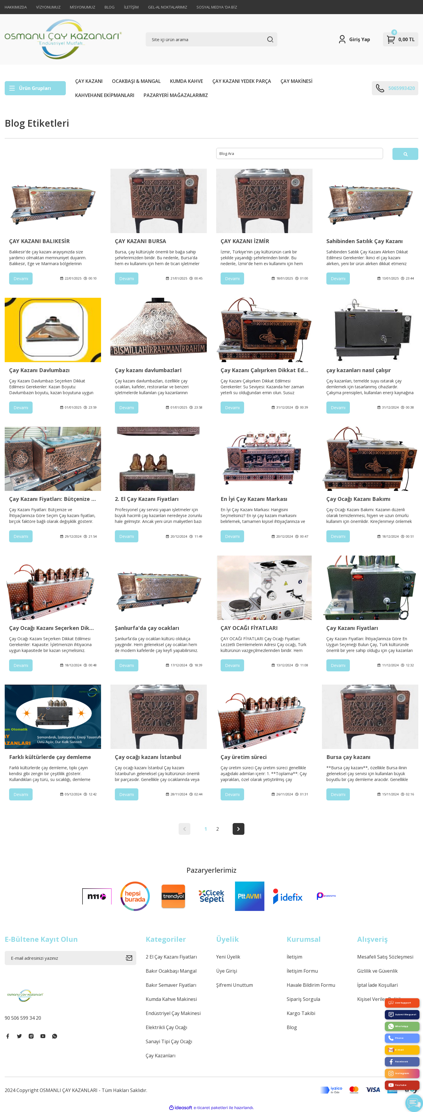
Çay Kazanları (160, 1055)
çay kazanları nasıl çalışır (358, 370)
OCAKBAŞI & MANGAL (136, 81)
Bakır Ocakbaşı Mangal (171, 971)
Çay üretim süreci (244, 756)
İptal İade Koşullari (377, 985)
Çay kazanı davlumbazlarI (148, 370)
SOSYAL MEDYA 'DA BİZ (217, 7)
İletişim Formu (302, 971)
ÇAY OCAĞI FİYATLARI (249, 627)
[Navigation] (35, 88)
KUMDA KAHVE (186, 81)
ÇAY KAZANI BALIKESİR (39, 241)
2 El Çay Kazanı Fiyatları (171, 957)
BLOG (110, 7)
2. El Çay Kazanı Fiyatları (147, 498)
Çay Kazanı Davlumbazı (39, 370)
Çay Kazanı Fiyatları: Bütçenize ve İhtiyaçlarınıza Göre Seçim (53, 498)
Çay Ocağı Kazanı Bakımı (358, 498)
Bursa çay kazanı (348, 756)
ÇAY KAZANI (89, 81)
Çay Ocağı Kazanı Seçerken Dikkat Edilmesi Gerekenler (53, 627)
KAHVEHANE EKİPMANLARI (104, 95)
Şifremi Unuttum (234, 985)
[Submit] (131, 958)
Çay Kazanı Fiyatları (352, 627)
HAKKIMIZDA (16, 7)
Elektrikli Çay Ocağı (166, 1027)
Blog (292, 1027)
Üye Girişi (226, 971)
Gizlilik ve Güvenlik (377, 971)
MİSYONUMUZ (82, 7)
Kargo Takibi (301, 1013)
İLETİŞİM (131, 7)
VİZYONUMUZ (48, 7)
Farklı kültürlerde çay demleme (50, 756)
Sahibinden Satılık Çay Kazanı (364, 241)
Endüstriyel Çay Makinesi (173, 1013)
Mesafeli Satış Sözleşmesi (385, 957)
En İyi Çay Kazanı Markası (254, 498)
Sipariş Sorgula (303, 999)
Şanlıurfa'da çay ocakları (147, 627)
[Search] (211, 39)
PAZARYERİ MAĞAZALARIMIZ (176, 95)
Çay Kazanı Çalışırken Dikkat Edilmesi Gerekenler (264, 370)
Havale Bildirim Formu (311, 985)
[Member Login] (354, 39)
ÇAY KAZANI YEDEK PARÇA (241, 81)
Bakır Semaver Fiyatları (171, 985)
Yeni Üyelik (228, 957)
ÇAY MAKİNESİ (297, 81)
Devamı (21, 278)
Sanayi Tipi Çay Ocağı (169, 1041)
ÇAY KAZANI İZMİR (245, 241)
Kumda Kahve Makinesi (171, 999)
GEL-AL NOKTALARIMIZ (167, 7)
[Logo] (63, 39)
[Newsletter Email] (70, 958)
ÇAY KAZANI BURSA (140, 241)
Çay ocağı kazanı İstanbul (148, 756)
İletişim (294, 957)
